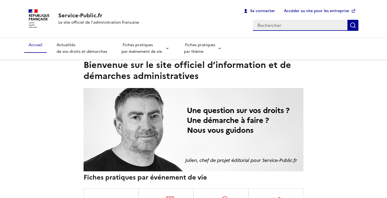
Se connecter (262, 11)
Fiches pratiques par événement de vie (142, 48)
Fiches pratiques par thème (199, 48)
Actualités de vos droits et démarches (82, 48)
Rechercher (352, 25)
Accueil (35, 45)
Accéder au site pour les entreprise (316, 11)
